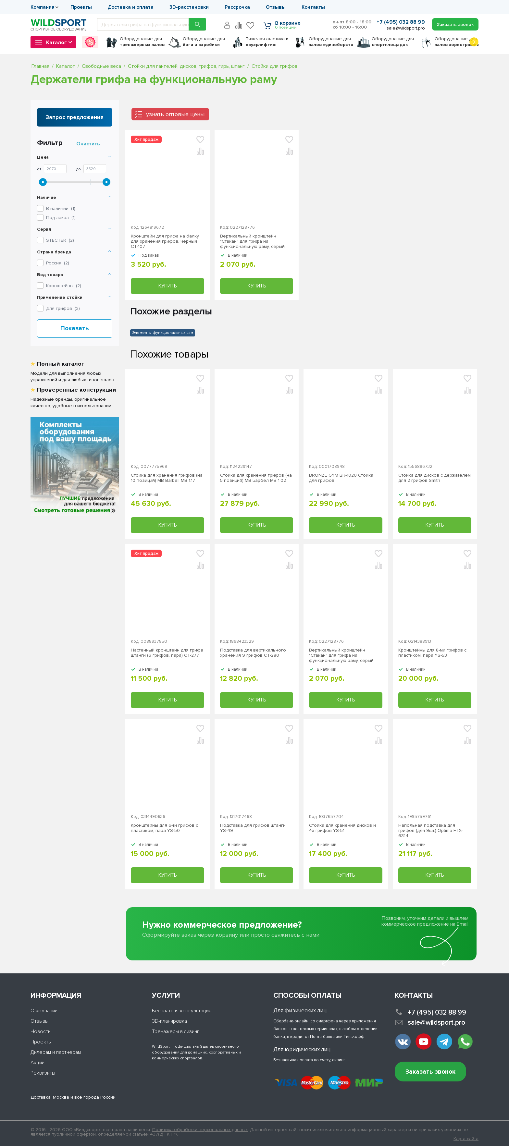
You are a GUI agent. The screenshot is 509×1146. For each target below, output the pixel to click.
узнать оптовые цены (175, 114)
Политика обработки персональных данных (200, 1129)
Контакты (313, 7)
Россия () (57, 263)
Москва (61, 1097)
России (108, 1097)
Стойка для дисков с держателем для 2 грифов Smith (434, 478)
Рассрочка (237, 7)
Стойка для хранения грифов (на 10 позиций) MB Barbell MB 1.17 (167, 478)
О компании (44, 1010)
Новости (41, 1031)
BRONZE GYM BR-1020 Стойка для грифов (341, 478)
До (78, 169)
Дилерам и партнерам (56, 1052)
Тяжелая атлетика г (267, 41)
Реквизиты (43, 1073)
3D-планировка (169, 1021)
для (142, 41)
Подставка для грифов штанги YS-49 (253, 828)
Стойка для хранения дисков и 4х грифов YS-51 (342, 828)
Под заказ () (61, 217)
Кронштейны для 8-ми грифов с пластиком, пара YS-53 (432, 653)
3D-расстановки (189, 7)
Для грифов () (63, 308)
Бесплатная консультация (181, 1010)
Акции (37, 1062)
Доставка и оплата (131, 7)
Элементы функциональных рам (162, 332)
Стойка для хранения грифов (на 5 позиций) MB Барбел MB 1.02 (256, 478)
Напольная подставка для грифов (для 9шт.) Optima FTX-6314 (430, 830)
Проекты (81, 7)
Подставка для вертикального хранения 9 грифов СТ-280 (253, 653)
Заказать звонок (430, 1072)
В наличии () (60, 208)
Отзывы (276, 7)
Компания (43, 7)
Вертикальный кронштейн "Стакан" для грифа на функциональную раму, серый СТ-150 (252, 241)
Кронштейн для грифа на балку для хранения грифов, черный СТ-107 (165, 241)
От (39, 169)
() (60, 240)
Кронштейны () (63, 285)
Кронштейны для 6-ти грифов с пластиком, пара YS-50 (164, 828)
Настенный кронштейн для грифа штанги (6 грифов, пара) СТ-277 (167, 653)
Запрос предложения (75, 117)
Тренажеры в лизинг (175, 1031)
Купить (167, 286)
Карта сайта (465, 1139)
